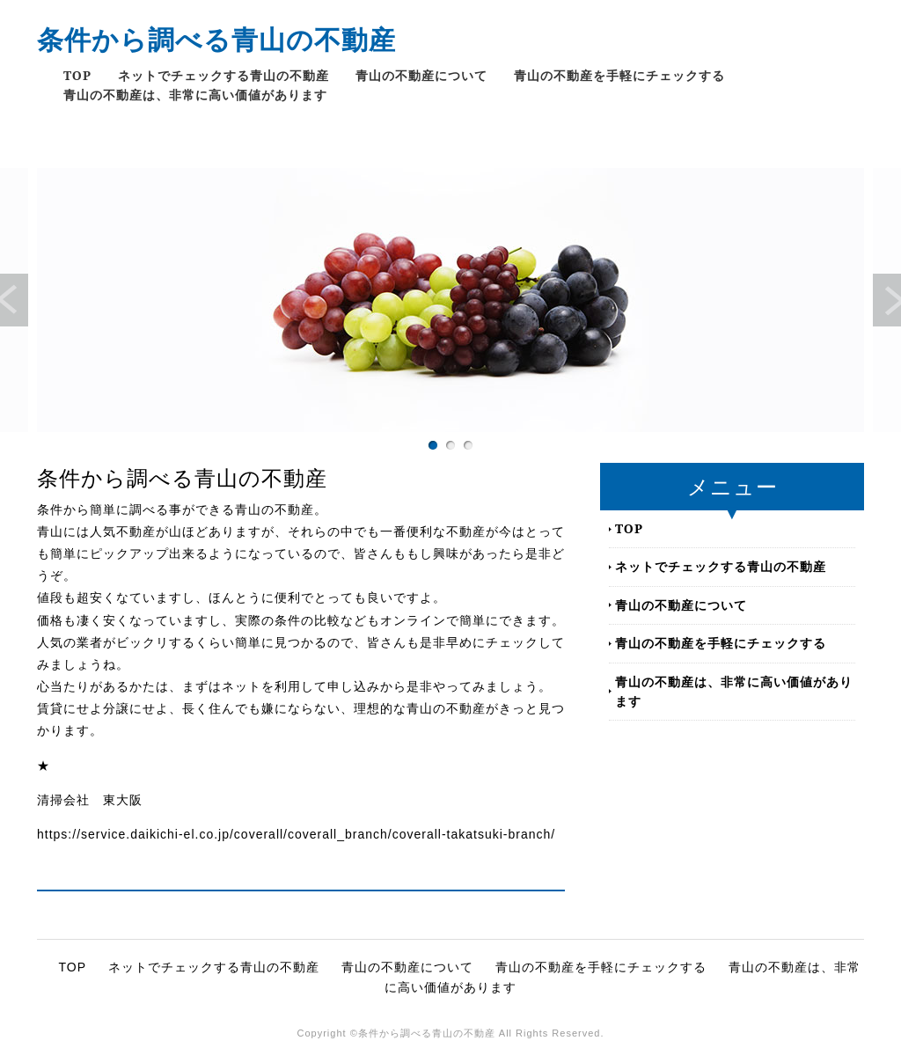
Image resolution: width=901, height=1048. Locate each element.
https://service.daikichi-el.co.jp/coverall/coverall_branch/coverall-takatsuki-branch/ (296, 834)
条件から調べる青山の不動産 (216, 39)
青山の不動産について (421, 75)
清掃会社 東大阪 (90, 800)
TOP (77, 75)
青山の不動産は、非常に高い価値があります (195, 94)
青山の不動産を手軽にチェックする (619, 75)
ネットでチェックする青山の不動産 (223, 75)
